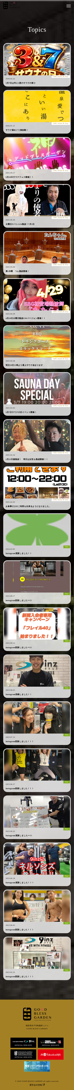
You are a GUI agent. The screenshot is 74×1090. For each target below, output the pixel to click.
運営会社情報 (37, 1085)
